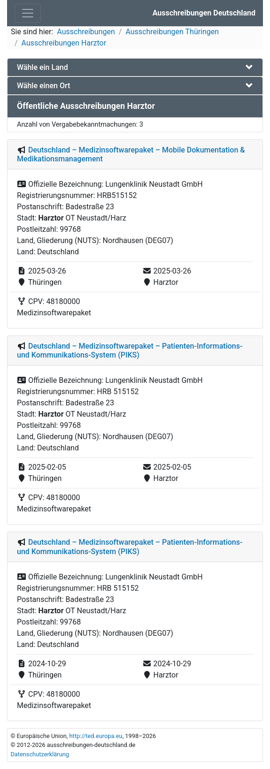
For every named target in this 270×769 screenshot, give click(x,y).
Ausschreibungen (86, 31)
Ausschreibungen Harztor (64, 42)
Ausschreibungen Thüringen (172, 31)
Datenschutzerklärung (39, 754)
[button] (135, 67)
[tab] (135, 67)
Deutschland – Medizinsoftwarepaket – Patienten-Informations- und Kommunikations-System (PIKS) (129, 350)
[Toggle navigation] (28, 13)
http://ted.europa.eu (95, 735)
